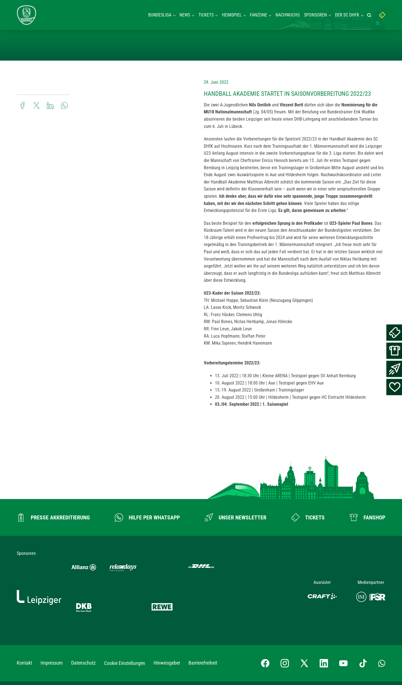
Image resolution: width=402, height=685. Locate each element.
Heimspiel (232, 15)
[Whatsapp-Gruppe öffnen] (381, 617)
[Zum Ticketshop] (308, 517)
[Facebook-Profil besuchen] (265, 618)
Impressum (51, 617)
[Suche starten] (369, 15)
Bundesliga (159, 15)
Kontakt (24, 617)
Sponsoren (315, 15)
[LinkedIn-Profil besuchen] (324, 618)
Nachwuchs (288, 15)
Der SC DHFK (347, 15)
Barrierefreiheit (202, 617)
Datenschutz (83, 617)
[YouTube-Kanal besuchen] (343, 618)
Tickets (206, 15)
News (185, 15)
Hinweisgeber (167, 617)
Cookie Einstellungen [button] (124, 618)
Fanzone (258, 15)
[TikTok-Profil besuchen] (363, 618)
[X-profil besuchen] (304, 618)
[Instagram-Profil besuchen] (285, 618)
